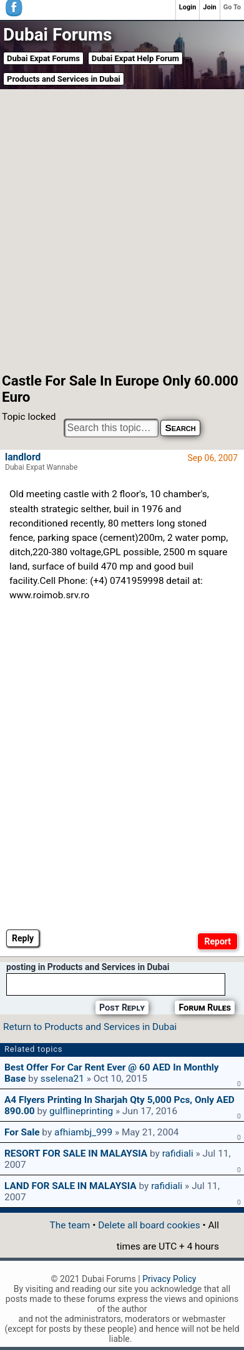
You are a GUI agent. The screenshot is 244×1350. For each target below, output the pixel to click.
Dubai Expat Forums (43, 58)
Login (188, 7)
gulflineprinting (81, 1111)
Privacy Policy (169, 1279)
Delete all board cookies (149, 1225)
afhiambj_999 (83, 1132)
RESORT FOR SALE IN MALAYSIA (75, 1153)
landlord (23, 457)
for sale (22, 1132)
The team (70, 1225)
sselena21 (62, 1078)
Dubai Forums (57, 34)
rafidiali (177, 1153)
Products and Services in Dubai (63, 79)
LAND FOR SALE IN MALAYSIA (70, 1186)
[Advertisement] (122, 230)
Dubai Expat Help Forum (135, 58)
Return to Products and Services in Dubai (90, 1026)
